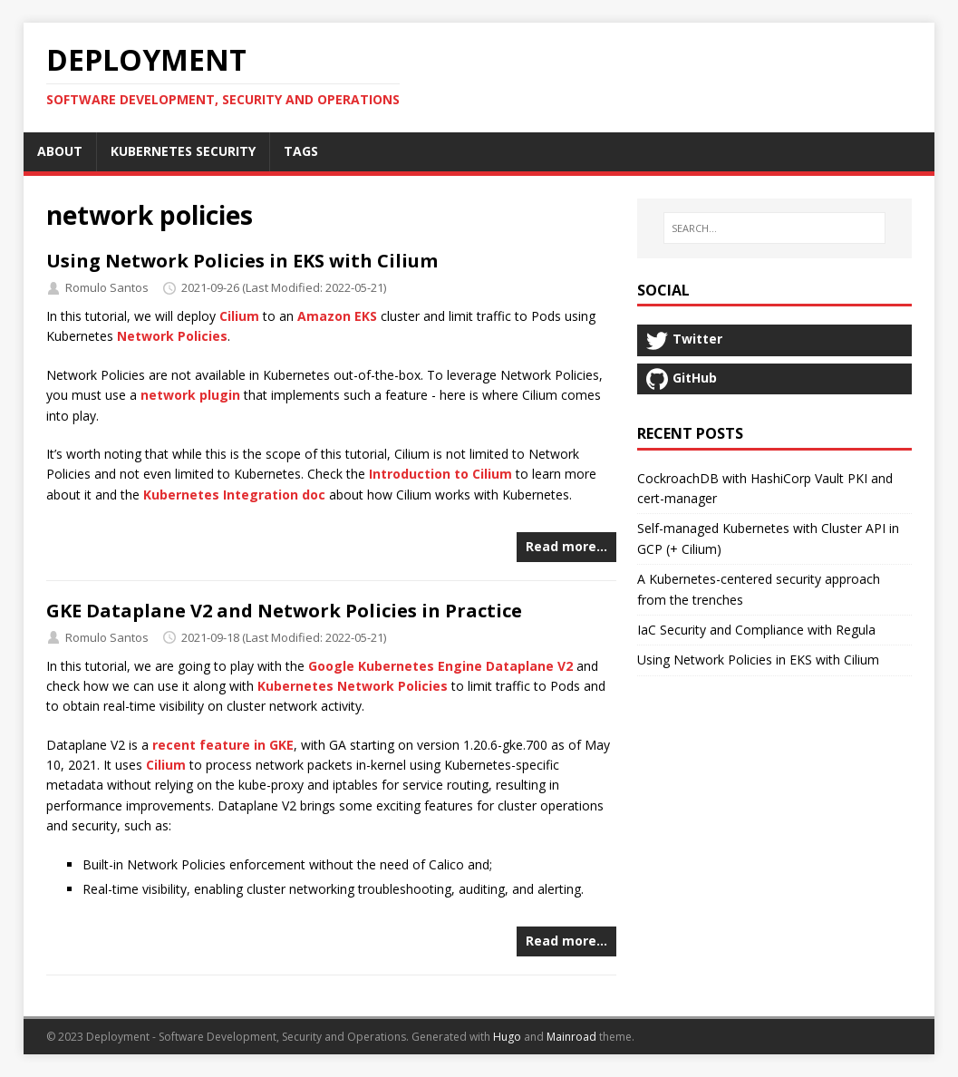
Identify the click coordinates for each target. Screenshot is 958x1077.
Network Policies (172, 335)
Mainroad (571, 1036)
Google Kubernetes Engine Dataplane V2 (440, 665)
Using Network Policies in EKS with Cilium (242, 260)
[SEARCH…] (774, 228)
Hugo (507, 1036)
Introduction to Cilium (440, 473)
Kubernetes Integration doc (234, 494)
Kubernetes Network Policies (352, 685)
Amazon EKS (337, 316)
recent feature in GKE (223, 744)
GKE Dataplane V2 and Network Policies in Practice (284, 610)
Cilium (239, 316)
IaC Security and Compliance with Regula (756, 629)
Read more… (566, 546)
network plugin (190, 394)
